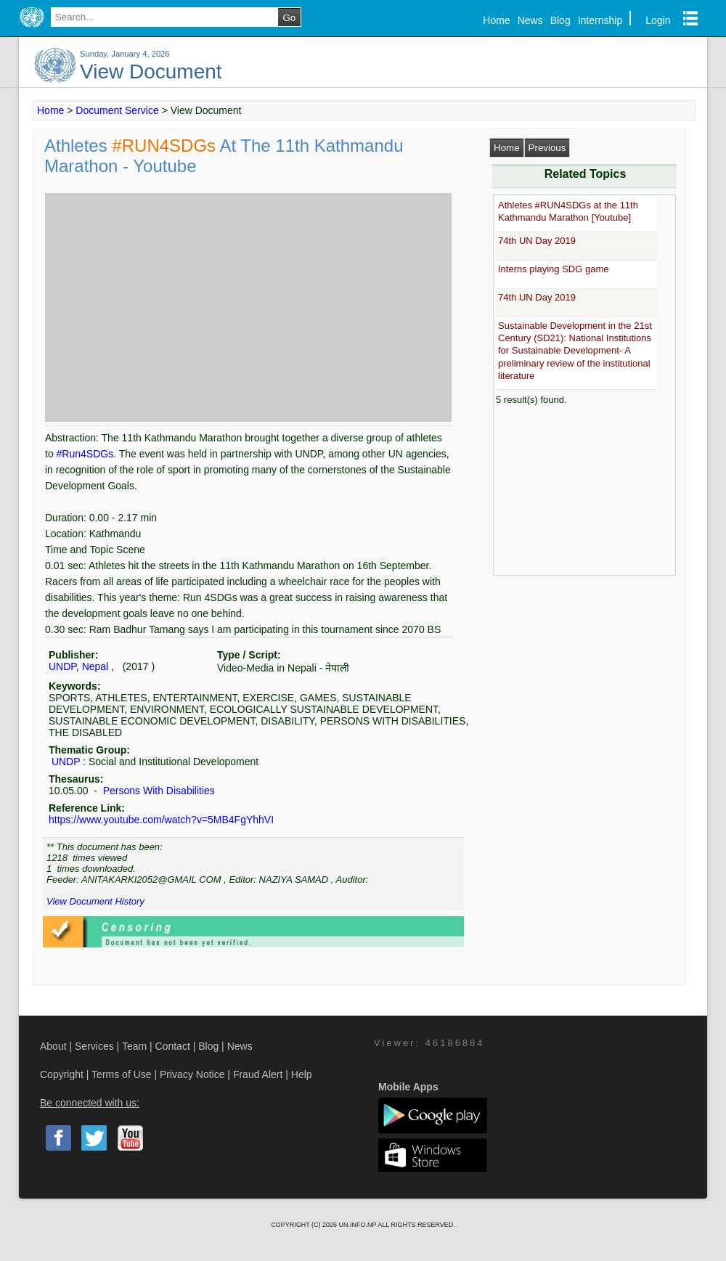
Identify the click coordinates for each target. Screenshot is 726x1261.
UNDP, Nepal (78, 666)
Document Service (117, 110)
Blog (560, 20)
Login (657, 20)
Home (496, 20)
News (530, 20)
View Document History (95, 901)
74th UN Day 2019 (537, 240)
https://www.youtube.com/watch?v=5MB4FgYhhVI (161, 819)
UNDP (66, 761)
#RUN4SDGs (165, 145)
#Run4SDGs (85, 454)
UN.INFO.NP (358, 1224)
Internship (600, 20)
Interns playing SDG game (553, 269)
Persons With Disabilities (157, 790)
